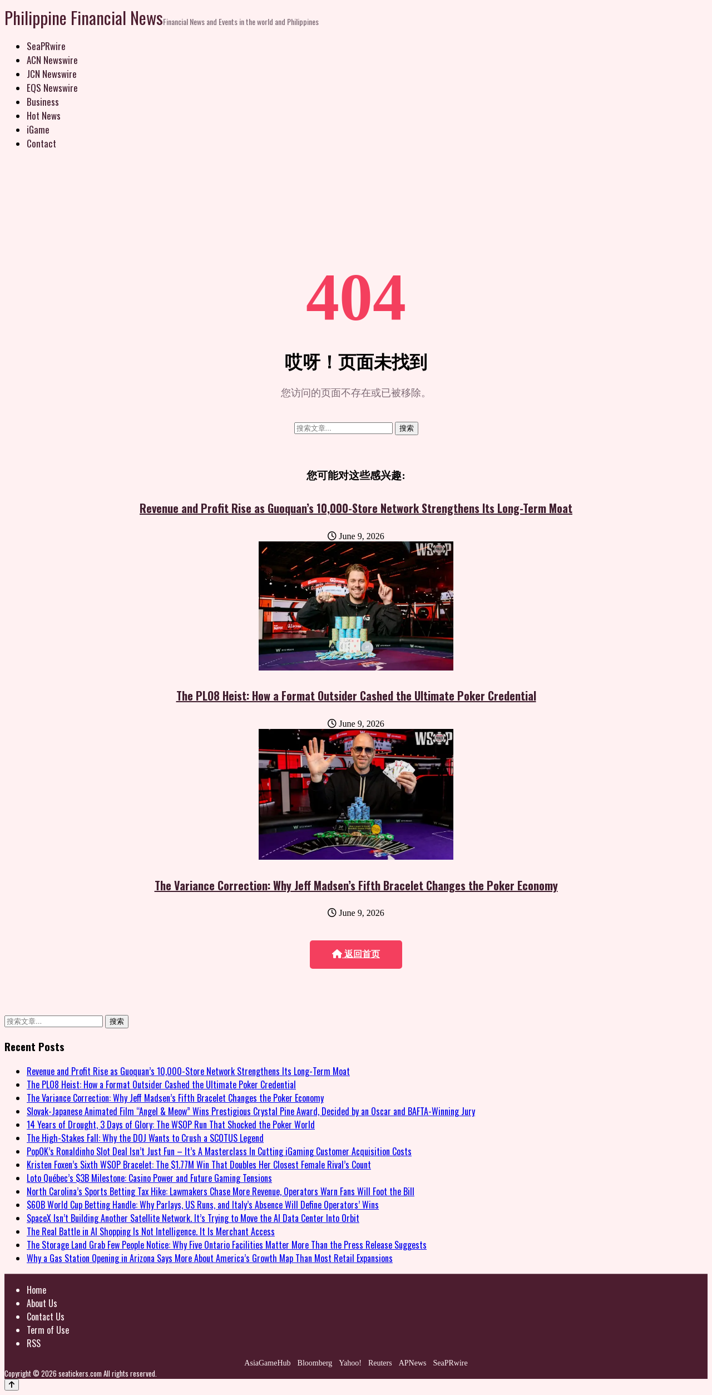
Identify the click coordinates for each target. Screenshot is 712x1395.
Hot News (44, 115)
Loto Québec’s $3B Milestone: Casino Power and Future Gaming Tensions (149, 1178)
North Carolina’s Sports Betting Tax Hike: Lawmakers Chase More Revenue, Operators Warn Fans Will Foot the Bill (220, 1191)
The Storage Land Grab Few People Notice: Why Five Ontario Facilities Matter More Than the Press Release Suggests (227, 1244)
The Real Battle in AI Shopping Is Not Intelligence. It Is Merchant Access (151, 1231)
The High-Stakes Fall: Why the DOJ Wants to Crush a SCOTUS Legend (145, 1138)
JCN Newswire (52, 74)
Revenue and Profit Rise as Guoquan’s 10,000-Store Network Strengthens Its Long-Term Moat (356, 508)
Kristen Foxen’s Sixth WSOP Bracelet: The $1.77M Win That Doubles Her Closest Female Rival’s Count (199, 1164)
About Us (42, 1303)
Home (36, 1290)
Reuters (380, 1363)
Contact (41, 143)
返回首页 (356, 954)
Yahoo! (350, 1363)
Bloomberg (315, 1363)
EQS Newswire (52, 88)
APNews (413, 1363)
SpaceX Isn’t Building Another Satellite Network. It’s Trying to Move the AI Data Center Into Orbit (193, 1218)
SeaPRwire (46, 46)
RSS (34, 1343)
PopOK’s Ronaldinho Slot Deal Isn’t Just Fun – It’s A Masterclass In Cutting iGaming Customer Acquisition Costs (219, 1151)
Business (43, 102)
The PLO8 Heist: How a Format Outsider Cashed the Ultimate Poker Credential (356, 695)
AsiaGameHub (267, 1363)
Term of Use (48, 1330)
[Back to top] (11, 1385)
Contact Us (46, 1316)
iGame (38, 129)
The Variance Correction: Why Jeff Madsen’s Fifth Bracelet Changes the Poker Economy (356, 885)
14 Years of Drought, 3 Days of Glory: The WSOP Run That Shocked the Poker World (171, 1124)
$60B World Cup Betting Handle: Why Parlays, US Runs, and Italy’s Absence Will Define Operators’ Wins (203, 1204)
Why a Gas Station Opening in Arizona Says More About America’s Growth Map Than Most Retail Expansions (210, 1258)
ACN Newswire (52, 60)
